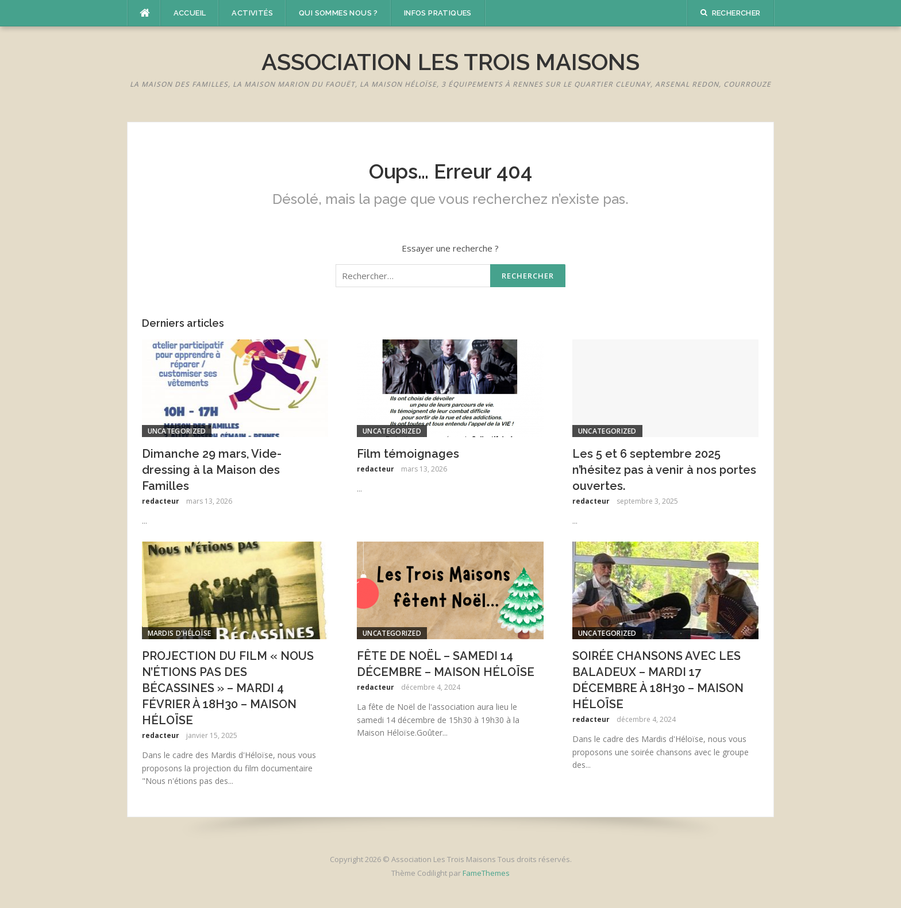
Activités (252, 13)
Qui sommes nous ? (338, 13)
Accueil (190, 13)
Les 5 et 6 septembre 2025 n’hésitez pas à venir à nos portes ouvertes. (664, 470)
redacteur (160, 501)
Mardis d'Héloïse (179, 633)
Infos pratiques (438, 13)
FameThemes (486, 873)
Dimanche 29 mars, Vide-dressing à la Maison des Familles (212, 470)
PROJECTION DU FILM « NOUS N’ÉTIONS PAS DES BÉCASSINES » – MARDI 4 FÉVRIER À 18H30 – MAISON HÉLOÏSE (228, 688)
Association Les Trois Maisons (450, 61)
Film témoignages (408, 454)
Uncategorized (177, 431)
